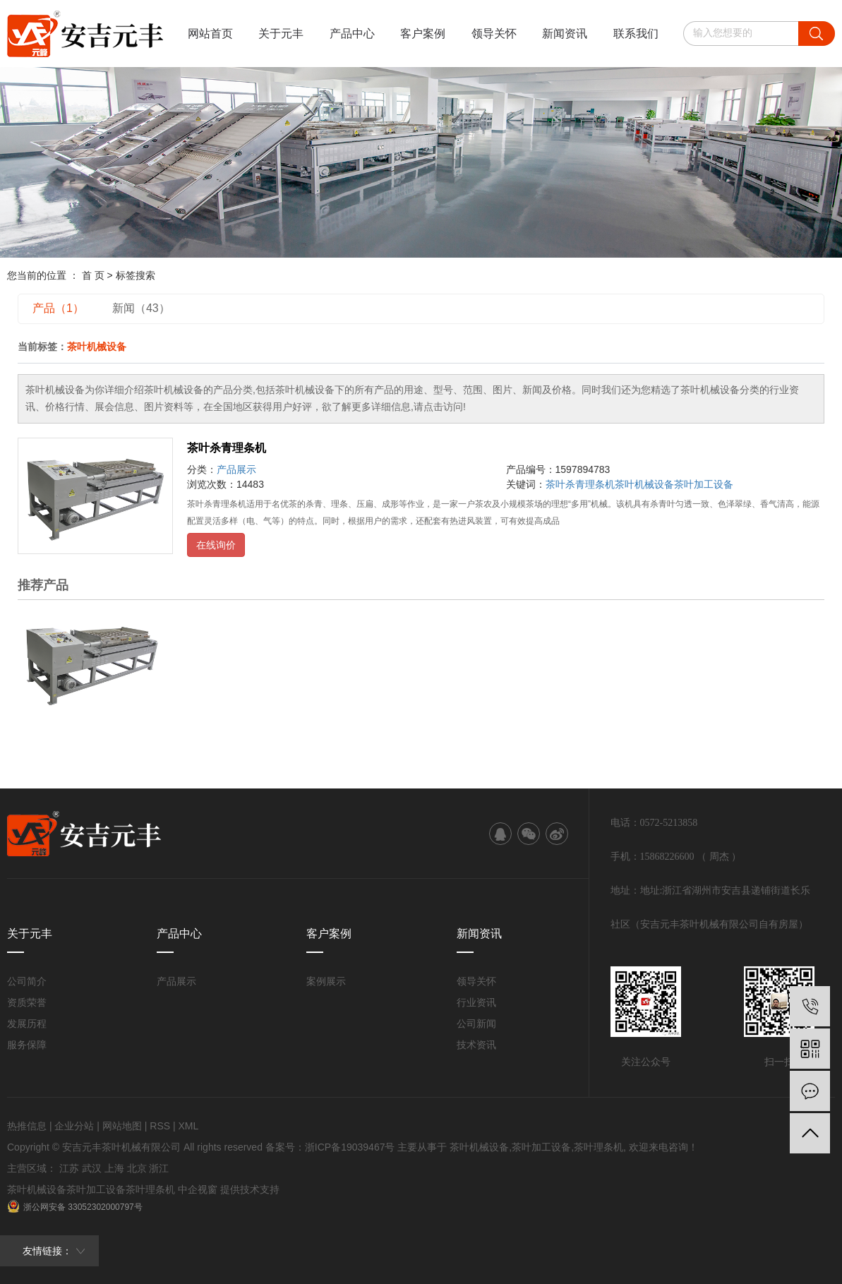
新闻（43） (141, 308)
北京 (137, 1168)
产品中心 (352, 34)
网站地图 (122, 1126)
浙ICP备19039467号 (350, 1147)
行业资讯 (476, 1002)
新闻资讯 (564, 34)
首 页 (93, 275)
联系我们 (635, 34)
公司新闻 (476, 1023)
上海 (114, 1168)
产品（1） (58, 308)
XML (188, 1126)
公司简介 (27, 981)
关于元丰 (280, 34)
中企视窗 (197, 1189)
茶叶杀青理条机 (226, 448)
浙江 (159, 1168)
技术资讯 (476, 1044)
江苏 (69, 1168)
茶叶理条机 (598, 1147)
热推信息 (27, 1126)
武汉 (92, 1168)
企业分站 (74, 1126)
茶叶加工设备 (703, 484)
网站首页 (210, 34)
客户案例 (422, 34)
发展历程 (27, 1023)
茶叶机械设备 (644, 484)
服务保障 (27, 1044)
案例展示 (326, 981)
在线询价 (216, 545)
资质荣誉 (27, 1002)
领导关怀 (494, 34)
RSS (160, 1126)
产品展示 (236, 469)
